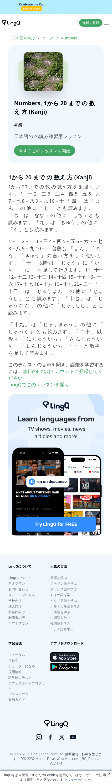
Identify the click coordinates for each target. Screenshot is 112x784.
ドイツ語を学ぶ (62, 595)
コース (48, 38)
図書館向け (16, 612)
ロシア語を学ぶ (62, 629)
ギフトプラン (18, 623)
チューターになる (21, 666)
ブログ (13, 660)
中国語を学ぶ (60, 617)
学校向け (15, 600)
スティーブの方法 (21, 595)
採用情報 (15, 671)
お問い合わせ (18, 589)
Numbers (69, 38)
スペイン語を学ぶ (63, 583)
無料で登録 (90, 22)
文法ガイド (16, 699)
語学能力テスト (20, 677)
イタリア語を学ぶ (63, 600)
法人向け (15, 606)
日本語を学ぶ (23, 38)
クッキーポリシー (77, 779)
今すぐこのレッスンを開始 (44, 150)
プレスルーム (18, 693)
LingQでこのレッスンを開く (38, 384)
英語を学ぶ (58, 577)
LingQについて (19, 577)
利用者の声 (16, 617)
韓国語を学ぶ (60, 623)
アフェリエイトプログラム (26, 685)
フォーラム (16, 654)
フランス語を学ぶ (63, 589)
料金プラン (16, 583)
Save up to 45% (32, 8)
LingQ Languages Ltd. (47, 754)
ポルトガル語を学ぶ (65, 606)
